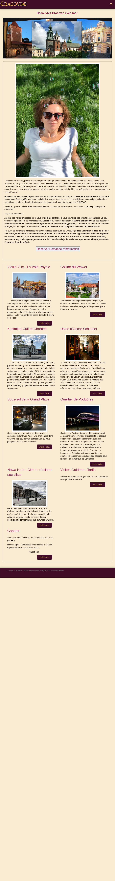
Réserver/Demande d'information (58, 248)
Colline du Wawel (73, 267)
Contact (13, 531)
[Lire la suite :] (44, 323)
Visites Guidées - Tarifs (78, 470)
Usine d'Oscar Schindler (78, 329)
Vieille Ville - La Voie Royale (28, 267)
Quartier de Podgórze (76, 399)
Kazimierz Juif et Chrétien (27, 329)
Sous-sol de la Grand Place (28, 399)
